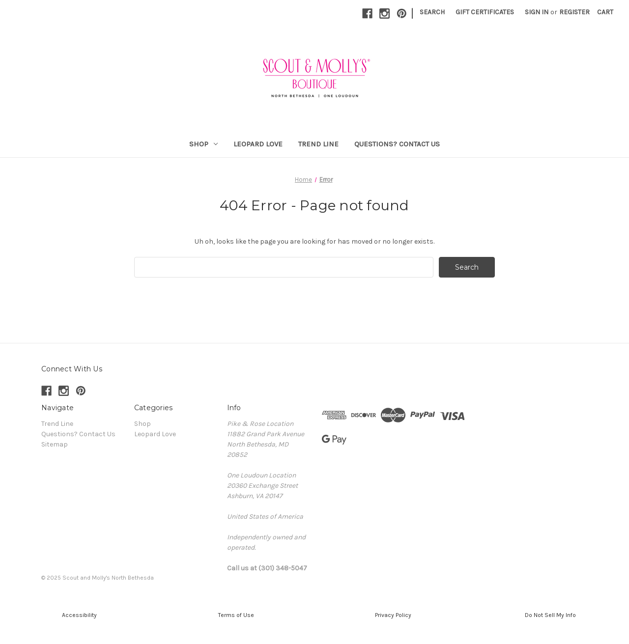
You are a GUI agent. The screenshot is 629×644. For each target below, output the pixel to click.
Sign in (536, 12)
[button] (79, 615)
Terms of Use (236, 615)
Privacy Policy (393, 615)
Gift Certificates (485, 12)
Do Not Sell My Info (550, 615)
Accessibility (78, 615)
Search (432, 12)
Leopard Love (258, 144)
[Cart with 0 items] (605, 12)
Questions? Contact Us (397, 144)
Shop (203, 144)
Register (574, 12)
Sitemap (54, 444)
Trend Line (318, 144)
